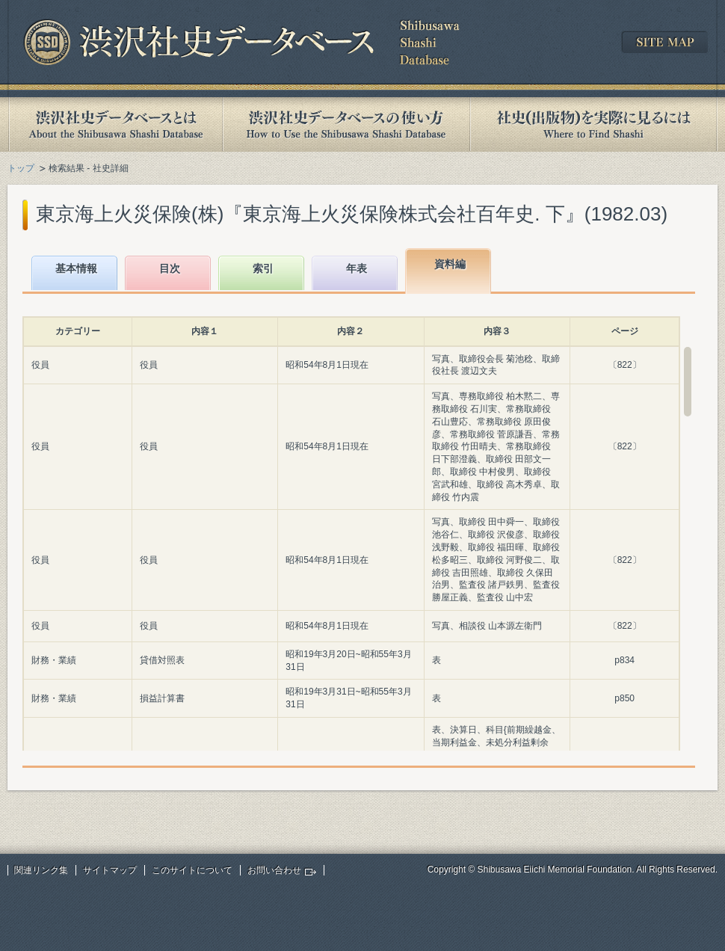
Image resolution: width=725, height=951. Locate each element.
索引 (263, 268)
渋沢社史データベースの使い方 (346, 124)
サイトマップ (110, 870)
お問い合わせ (274, 870)
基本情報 (76, 268)
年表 (356, 268)
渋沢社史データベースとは (114, 124)
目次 (169, 268)
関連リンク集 (41, 870)
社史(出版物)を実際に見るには (593, 124)
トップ (20, 168)
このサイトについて (192, 870)
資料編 (450, 264)
